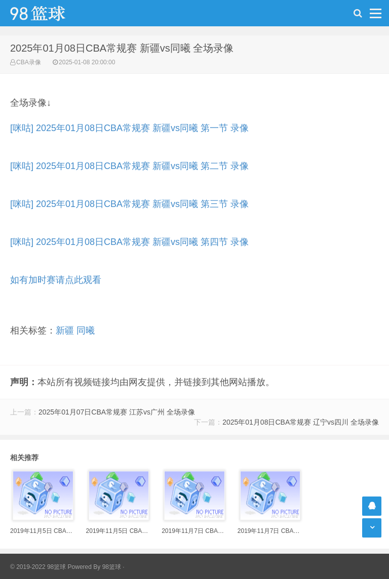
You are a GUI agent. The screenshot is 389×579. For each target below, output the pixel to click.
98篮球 (111, 566)
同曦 (85, 330)
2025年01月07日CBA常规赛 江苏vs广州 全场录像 (116, 412)
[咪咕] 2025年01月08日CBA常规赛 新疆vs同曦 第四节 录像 (129, 242)
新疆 (65, 330)
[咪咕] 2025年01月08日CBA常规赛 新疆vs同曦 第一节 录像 (129, 128)
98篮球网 (50, 13)
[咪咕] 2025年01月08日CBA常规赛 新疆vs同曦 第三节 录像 (129, 204)
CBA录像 (28, 62)
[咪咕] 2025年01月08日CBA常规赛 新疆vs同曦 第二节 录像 (129, 166)
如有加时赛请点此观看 (55, 280)
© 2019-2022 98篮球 (38, 566)
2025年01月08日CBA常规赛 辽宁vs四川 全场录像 (300, 422)
